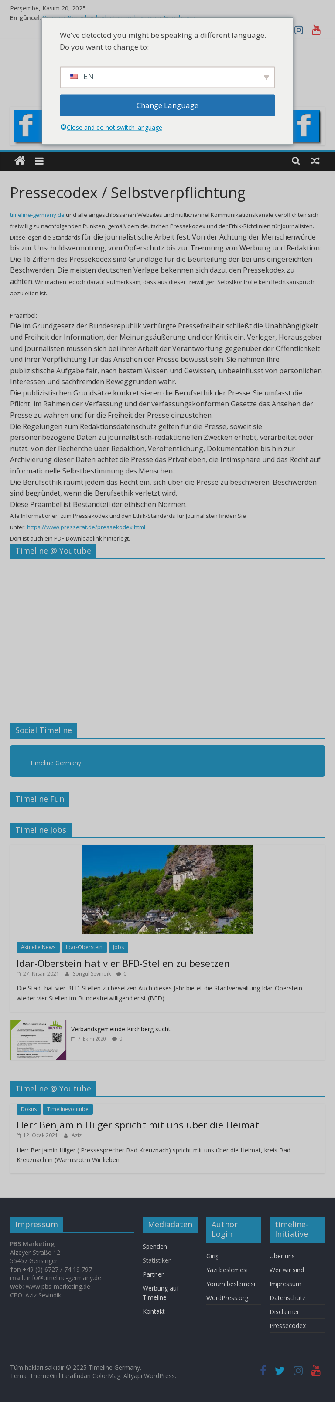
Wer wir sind (287, 1270)
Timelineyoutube (68, 1109)
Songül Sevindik (92, 973)
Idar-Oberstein (84, 947)
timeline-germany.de (37, 215)
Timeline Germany (55, 763)
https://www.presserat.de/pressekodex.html (86, 527)
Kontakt (154, 1311)
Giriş (212, 1256)
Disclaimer (284, 1311)
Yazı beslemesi (227, 1270)
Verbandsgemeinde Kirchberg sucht (121, 1029)
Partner (153, 1274)
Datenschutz (287, 1298)
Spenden (155, 1246)
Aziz (77, 1135)
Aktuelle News (38, 947)
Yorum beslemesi (230, 1284)
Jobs (118, 947)
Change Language (167, 105)
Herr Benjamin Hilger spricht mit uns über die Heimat (138, 1124)
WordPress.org (227, 1298)
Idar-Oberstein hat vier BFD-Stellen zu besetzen (123, 963)
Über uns (283, 1256)
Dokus (29, 1109)
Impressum (285, 1284)
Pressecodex (288, 1325)
